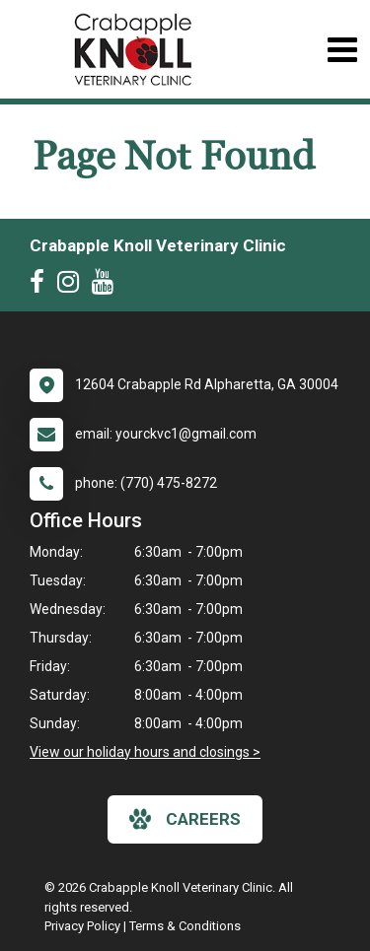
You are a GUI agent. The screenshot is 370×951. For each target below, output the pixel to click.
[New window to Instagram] (73, 286)
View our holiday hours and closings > (145, 752)
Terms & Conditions (185, 925)
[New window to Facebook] (42, 286)
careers (185, 819)
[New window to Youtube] (107, 286)
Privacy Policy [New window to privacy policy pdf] (82, 925)
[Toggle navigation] (342, 50)
